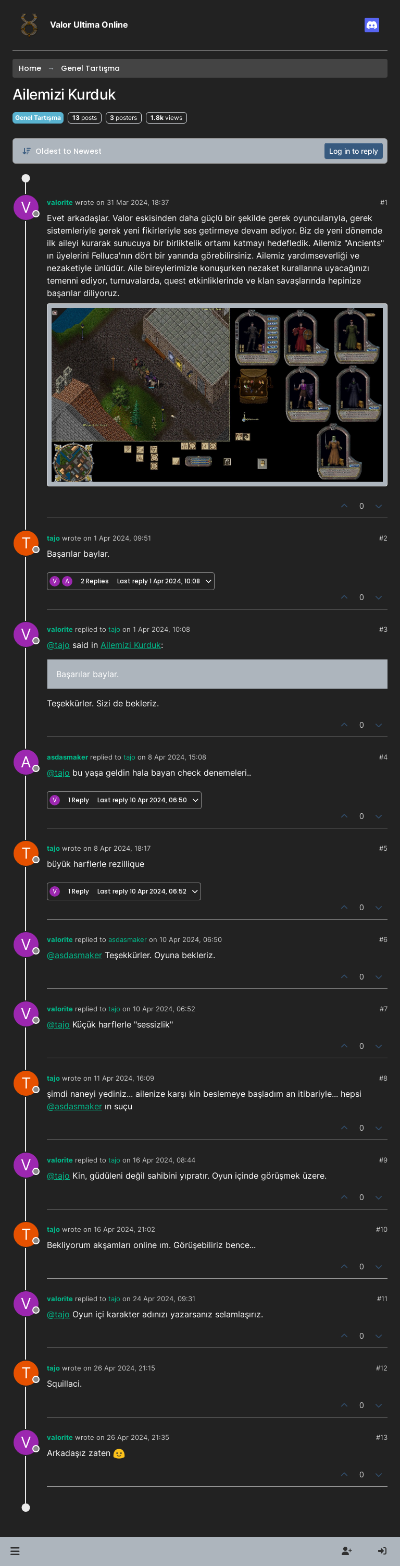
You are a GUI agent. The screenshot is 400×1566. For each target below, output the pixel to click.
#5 (383, 848)
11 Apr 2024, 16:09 (124, 1078)
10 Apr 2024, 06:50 (190, 939)
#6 (383, 939)
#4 (383, 757)
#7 (384, 1009)
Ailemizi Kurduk (131, 645)
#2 (383, 538)
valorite (60, 202)
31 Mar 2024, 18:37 (138, 202)
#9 (383, 1160)
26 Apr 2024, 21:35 (138, 1437)
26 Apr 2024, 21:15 (124, 1368)
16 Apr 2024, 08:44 (164, 1160)
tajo (53, 538)
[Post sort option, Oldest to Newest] (61, 151)
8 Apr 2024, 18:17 (122, 848)
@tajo (58, 645)
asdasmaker (67, 757)
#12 (382, 1368)
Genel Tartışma (38, 117)
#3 (383, 629)
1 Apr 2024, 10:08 (161, 629)
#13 (382, 1437)
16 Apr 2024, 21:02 (124, 1229)
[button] (15, 1551)
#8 (383, 1078)
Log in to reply (353, 150)
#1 (384, 202)
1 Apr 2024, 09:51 (122, 538)
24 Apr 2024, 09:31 (164, 1298)
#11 (382, 1298)
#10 (382, 1229)
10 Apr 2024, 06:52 (164, 1009)
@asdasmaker (74, 955)
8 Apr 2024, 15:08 (177, 757)
